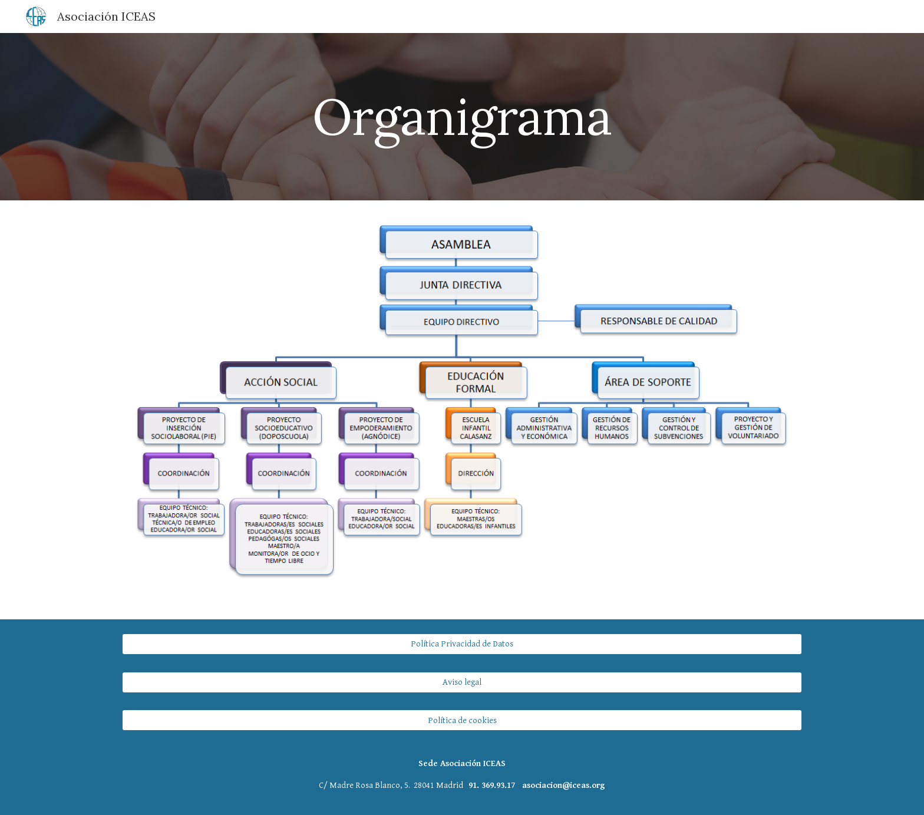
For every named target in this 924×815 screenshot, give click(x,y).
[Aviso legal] (462, 681)
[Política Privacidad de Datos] (462, 644)
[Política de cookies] (462, 720)
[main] (462, 116)
